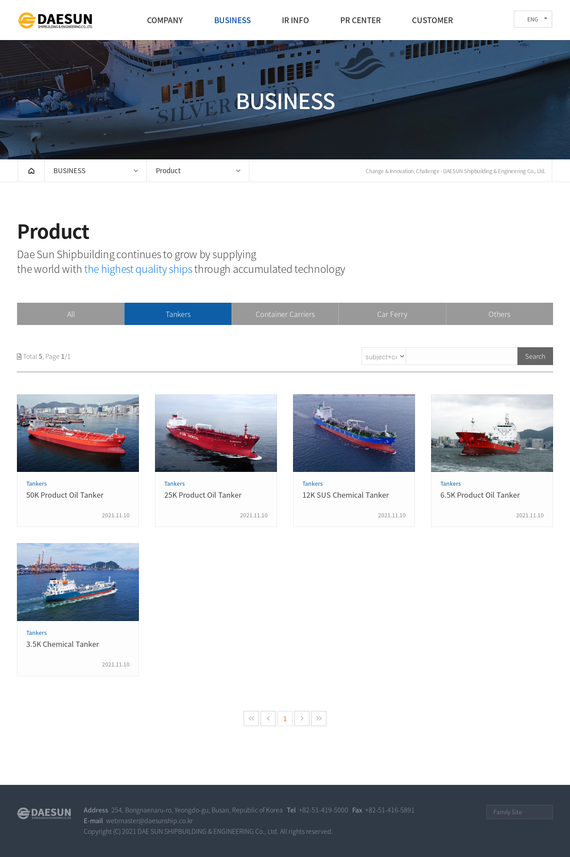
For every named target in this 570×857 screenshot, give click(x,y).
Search (535, 356)
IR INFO (295, 20)
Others (499, 314)
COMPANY (165, 20)
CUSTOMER (432, 20)
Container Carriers (285, 314)
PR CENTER (360, 20)
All (71, 314)
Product (168, 170)
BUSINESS (232, 20)
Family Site (507, 812)
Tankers (178, 314)
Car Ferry (392, 314)
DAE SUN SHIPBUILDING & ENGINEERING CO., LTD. (55, 20)
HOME (31, 170)
